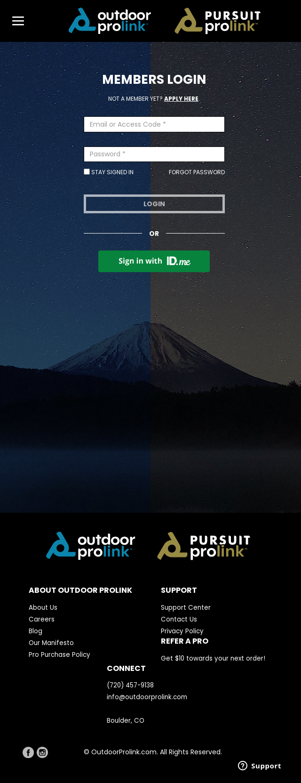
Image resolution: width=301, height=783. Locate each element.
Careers (42, 619)
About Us (43, 607)
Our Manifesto (51, 642)
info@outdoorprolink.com (147, 697)
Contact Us (179, 619)
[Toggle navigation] (13, 21)
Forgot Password (197, 172)
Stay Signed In (109, 172)
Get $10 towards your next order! (213, 658)
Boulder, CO (125, 720)
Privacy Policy (182, 631)
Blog (35, 631)
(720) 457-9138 (130, 685)
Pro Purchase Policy (59, 654)
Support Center (186, 607)
